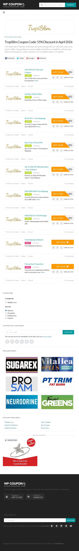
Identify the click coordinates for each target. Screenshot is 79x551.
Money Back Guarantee (34, 264)
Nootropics (45, 428)
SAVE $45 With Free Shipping (36, 191)
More (36, 81)
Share (23, 86)
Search (70, 5)
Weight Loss (9, 422)
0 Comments (69, 86)
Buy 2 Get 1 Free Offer (34, 142)
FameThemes (59, 544)
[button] (10, 58)
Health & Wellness (11, 425)
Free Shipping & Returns (34, 240)
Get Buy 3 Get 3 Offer (33, 94)
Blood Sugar (45, 425)
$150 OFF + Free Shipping (35, 118)
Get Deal (62, 242)
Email (30, 86)
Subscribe (68, 332)
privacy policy (46, 336)
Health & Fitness (11, 428)
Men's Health (46, 422)
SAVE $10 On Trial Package (36, 215)
